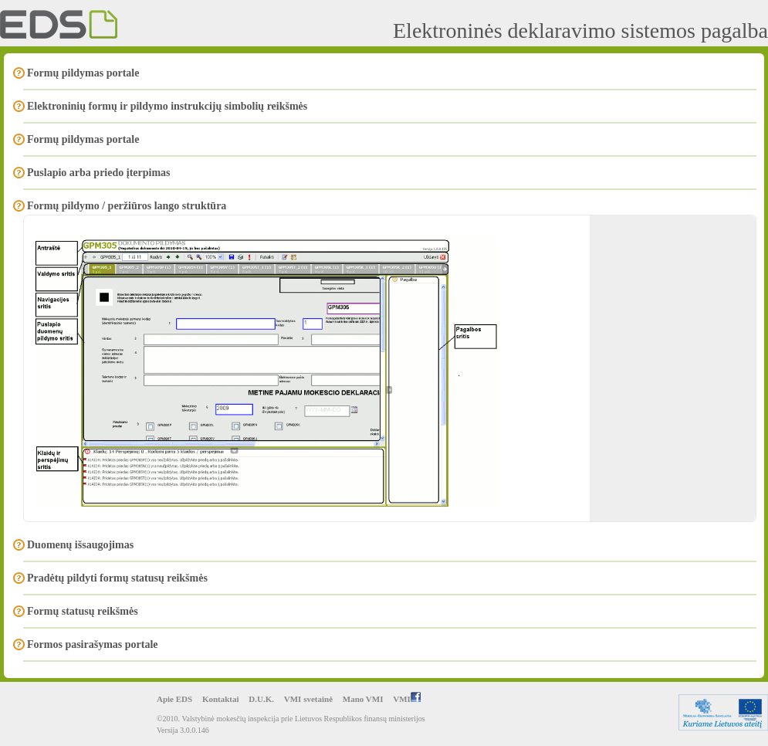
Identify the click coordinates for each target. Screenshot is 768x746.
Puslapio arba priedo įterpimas (99, 172)
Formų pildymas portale (83, 73)
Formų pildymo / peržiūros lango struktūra (126, 206)
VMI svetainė (308, 699)
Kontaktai (220, 699)
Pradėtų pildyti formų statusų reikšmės (117, 578)
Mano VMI (363, 699)
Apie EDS (174, 699)
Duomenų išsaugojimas (80, 545)
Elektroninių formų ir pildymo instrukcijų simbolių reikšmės (167, 106)
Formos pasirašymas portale (92, 644)
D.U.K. (261, 699)
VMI (407, 699)
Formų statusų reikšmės (82, 611)
